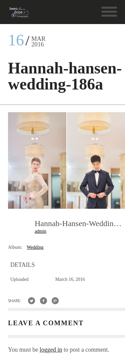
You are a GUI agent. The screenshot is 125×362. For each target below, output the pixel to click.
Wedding (35, 247)
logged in (51, 349)
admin (40, 231)
